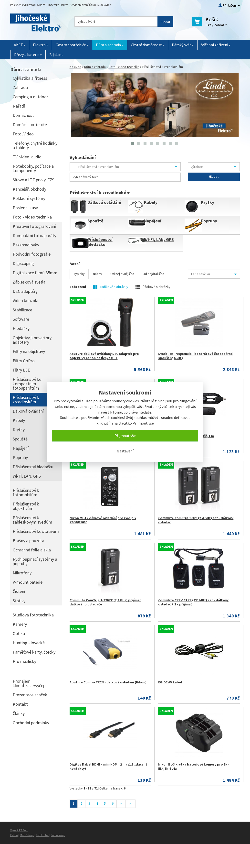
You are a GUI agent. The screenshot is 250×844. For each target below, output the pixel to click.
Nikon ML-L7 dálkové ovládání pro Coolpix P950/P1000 (103, 520)
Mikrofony (22, 573)
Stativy (19, 600)
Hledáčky (21, 328)
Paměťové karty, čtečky (34, 652)
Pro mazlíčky (24, 661)
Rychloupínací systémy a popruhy (35, 561)
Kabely (150, 202)
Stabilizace (22, 310)
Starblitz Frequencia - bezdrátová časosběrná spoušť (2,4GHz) (195, 355)
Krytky (207, 202)
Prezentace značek (30, 695)
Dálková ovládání (104, 202)
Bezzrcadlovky (26, 245)
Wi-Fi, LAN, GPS (159, 239)
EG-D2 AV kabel (170, 682)
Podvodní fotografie (32, 254)
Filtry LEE (21, 370)
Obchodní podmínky (31, 722)
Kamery (20, 624)
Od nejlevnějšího (122, 274)
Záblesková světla (29, 282)
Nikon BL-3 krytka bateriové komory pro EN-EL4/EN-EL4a (193, 766)
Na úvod (75, 67)
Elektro (40, 44)
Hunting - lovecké (29, 643)
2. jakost (56, 54)
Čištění (19, 591)
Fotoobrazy (58, 835)
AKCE (19, 44)
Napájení (152, 221)
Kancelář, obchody (29, 189)
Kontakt (20, 704)
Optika (19, 633)
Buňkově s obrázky (110, 287)
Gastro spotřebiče (72, 44)
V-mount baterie (27, 582)
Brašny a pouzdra (28, 540)
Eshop (14, 835)
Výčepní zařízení (215, 44)
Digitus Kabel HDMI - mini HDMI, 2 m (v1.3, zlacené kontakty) (108, 766)
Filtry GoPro (24, 360)
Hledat (165, 22)
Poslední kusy (25, 207)
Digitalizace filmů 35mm (35, 272)
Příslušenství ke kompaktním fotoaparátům (27, 383)
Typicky (79, 274)
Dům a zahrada (109, 44)
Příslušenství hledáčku (100, 242)
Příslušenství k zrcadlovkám (26, 400)
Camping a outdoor (30, 96)
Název (97, 274)
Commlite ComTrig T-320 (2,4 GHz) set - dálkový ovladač (195, 520)
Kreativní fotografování (34, 226)
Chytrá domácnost (147, 44)
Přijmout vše (125, 435)
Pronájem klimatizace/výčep (29, 683)
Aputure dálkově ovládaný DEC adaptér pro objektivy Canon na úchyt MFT (104, 355)
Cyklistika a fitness (30, 78)
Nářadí (19, 106)
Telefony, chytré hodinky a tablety (35, 145)
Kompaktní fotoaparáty (34, 235)
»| (130, 803)
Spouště (95, 221)
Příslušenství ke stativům (36, 531)
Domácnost (23, 115)
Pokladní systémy (29, 198)
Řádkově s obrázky (152, 287)
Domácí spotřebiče (30, 124)
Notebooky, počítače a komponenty (33, 168)
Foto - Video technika (124, 67)
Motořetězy (27, 835)
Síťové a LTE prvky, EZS (33, 180)
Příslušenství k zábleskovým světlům (32, 520)
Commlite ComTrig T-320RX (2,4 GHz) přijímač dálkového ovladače (105, 602)
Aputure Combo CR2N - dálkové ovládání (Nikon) (108, 682)
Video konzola (25, 300)
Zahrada (20, 87)
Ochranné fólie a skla (32, 550)
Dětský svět (183, 44)
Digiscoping (23, 263)
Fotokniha (42, 835)
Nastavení (125, 451)
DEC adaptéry (25, 291)
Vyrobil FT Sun (19, 830)
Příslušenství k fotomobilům (26, 492)
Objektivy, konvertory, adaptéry (32, 340)
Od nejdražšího (153, 274)
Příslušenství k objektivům (26, 506)
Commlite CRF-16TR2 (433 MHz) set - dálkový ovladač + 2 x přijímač (193, 602)
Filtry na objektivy (29, 351)
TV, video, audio (27, 157)
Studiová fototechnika (33, 615)
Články (19, 713)
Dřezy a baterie (28, 54)
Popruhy (209, 221)
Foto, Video (23, 134)
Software (21, 319)
